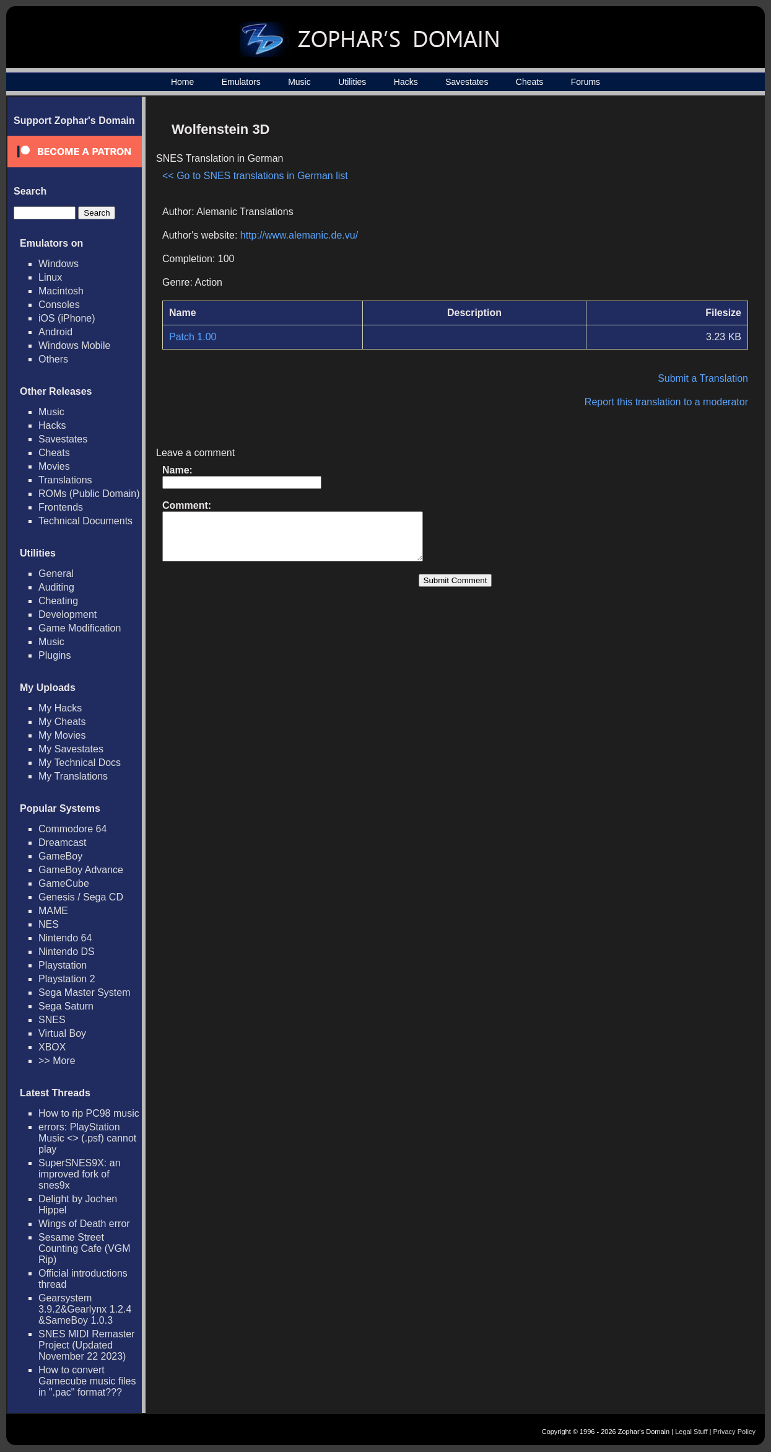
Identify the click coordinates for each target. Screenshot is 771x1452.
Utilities (352, 82)
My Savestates (70, 749)
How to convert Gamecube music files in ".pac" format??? (87, 1381)
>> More (57, 1060)
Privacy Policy (734, 1431)
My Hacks (60, 708)
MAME (53, 910)
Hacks (406, 82)
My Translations (73, 776)
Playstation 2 (66, 979)
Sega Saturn (66, 1006)
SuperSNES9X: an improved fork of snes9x (79, 1174)
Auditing (56, 587)
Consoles (59, 304)
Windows (58, 263)
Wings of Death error (84, 1223)
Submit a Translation (703, 378)
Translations (65, 480)
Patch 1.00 (193, 337)
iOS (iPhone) (66, 318)
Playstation (62, 965)
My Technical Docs (79, 762)
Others (53, 359)
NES (48, 924)
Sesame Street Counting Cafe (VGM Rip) (84, 1248)
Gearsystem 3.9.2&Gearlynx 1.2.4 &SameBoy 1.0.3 (84, 1309)
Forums (585, 82)
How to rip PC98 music (88, 1113)
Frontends (60, 507)
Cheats (529, 82)
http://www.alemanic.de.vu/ (299, 235)
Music (299, 82)
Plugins (54, 655)
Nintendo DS (66, 951)
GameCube (63, 883)
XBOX (52, 1047)
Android (55, 332)
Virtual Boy (62, 1033)
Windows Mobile (74, 345)
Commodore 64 (72, 829)
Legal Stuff (691, 1431)
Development (67, 614)
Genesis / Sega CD (80, 897)
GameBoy (60, 856)
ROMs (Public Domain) (89, 493)
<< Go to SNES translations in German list (255, 175)
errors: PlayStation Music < (87, 1138)
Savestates (466, 82)
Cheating (58, 601)
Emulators (241, 82)
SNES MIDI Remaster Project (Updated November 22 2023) (86, 1345)
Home (182, 82)
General (56, 573)
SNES (52, 1019)
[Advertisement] (643, 202)
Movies (54, 466)
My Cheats (61, 721)
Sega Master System (84, 992)
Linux (50, 277)
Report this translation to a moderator (666, 402)
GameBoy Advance (80, 870)
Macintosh (61, 291)
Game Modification (79, 628)
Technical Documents (85, 521)
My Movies (61, 735)
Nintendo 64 (65, 938)
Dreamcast (62, 842)
